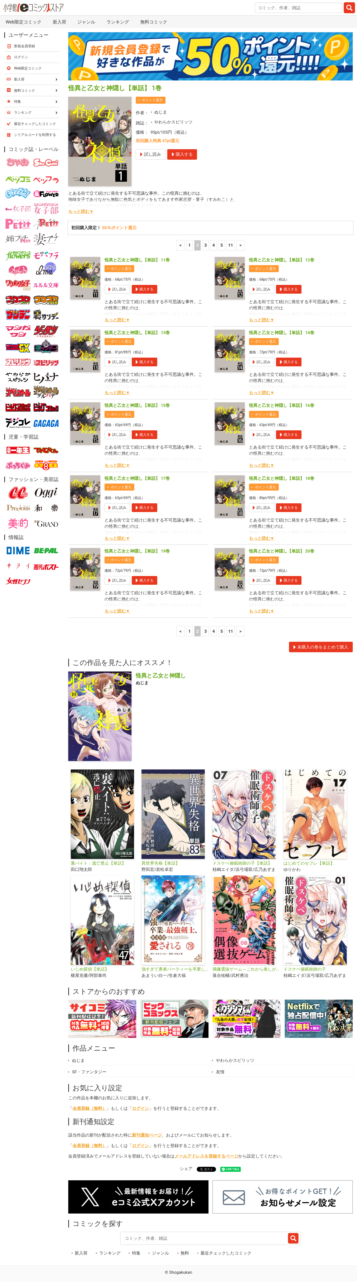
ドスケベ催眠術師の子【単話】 (242, 863)
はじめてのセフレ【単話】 (309, 863)
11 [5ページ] (230, 245)
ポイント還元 (152, 100)
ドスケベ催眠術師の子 (305, 969)
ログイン (140, 1108)
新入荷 (59, 21)
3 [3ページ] (205, 245)
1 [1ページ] (189, 245)
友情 (220, 1071)
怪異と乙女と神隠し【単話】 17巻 (137, 478)
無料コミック (153, 21)
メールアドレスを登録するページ (206, 1156)
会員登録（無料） (89, 1108)
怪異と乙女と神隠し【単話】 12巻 (281, 259)
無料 (184, 1253)
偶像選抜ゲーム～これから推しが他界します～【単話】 (246, 969)
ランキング (117, 21)
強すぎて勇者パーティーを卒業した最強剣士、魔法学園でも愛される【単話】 (175, 969)
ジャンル (86, 21)
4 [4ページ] (213, 245)
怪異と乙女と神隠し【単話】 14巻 (281, 332)
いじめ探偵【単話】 (90, 969)
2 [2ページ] (197, 245)
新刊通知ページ (147, 1135)
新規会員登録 (24, 46)
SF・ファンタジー (89, 1071)
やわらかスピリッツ (173, 121)
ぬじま (160, 111)
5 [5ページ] (221, 245)
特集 (136, 1253)
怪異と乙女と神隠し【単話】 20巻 (281, 551)
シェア (186, 1168)
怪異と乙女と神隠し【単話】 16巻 (281, 405)
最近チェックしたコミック (226, 1253)
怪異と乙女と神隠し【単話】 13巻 (137, 332)
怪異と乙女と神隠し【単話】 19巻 (137, 551)
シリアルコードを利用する (35, 135)
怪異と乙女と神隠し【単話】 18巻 (281, 478)
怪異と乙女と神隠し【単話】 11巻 (137, 259)
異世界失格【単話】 (161, 863)
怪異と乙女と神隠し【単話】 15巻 (137, 405)
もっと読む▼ (81, 211)
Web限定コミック (23, 21)
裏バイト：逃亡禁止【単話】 (98, 863)
